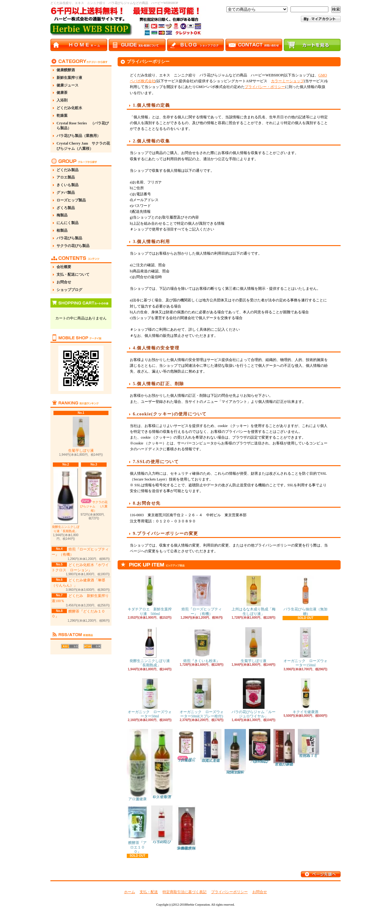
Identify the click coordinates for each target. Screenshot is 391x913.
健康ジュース (68, 85)
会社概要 (64, 267)
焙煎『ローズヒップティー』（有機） (201, 596)
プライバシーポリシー (229, 892)
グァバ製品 (66, 192)
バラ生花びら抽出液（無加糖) (305, 596)
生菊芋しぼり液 (81, 435)
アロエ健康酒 (137, 765)
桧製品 (62, 230)
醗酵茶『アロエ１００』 (137, 829)
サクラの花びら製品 (73, 246)
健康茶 (62, 92)
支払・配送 (149, 892)
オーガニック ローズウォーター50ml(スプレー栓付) (202, 698)
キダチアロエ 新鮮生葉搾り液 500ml (150, 596)
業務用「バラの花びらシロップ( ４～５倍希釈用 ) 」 (186, 827)
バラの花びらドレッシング (162, 824)
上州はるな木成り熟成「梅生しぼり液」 (254, 596)
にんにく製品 (68, 223)
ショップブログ (69, 290)
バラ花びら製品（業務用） (78, 136)
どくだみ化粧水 (69, 108)
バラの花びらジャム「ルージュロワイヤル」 (254, 698)
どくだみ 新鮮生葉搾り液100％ (235, 751)
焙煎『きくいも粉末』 (201, 645)
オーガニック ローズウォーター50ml (150, 698)
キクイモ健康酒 (305, 696)
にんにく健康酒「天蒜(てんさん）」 (210, 746)
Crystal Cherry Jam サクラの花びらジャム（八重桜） (83, 146)
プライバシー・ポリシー (265, 87)
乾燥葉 (62, 115)
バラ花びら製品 (69, 238)
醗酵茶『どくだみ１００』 (308, 743)
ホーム (129, 892)
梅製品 (62, 215)
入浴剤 (62, 100)
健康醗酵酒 (66, 70)
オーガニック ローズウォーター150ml (305, 647)
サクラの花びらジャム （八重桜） (94, 490)
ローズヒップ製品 (71, 200)
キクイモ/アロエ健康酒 (162, 764)
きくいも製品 (68, 185)
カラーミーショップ (287, 81)
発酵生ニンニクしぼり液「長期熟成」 (65, 500)
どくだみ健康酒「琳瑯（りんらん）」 (284, 747)
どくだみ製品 (68, 170)
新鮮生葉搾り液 (69, 77)
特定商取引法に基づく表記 (184, 892)
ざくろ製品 (66, 208)
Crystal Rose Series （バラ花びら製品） (83, 126)
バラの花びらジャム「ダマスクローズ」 (259, 746)
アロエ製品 (66, 177)
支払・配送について (73, 274)
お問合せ (64, 282)
